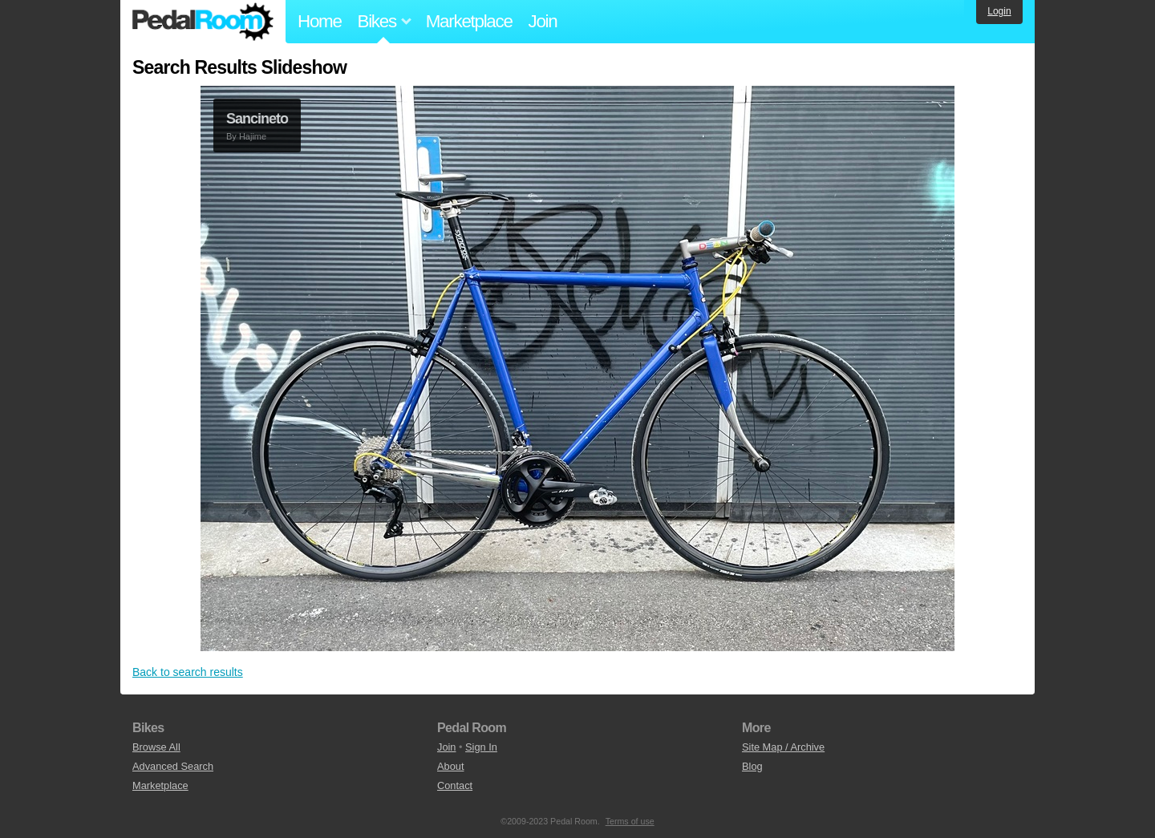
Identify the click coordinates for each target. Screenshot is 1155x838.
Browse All (156, 747)
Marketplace (469, 21)
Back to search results (187, 672)
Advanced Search (172, 766)
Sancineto (257, 119)
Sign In (481, 747)
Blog (752, 766)
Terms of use (630, 821)
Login (999, 11)
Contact (454, 785)
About (450, 766)
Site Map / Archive (783, 747)
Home (320, 21)
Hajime (252, 136)
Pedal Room (203, 21)
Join (543, 21)
